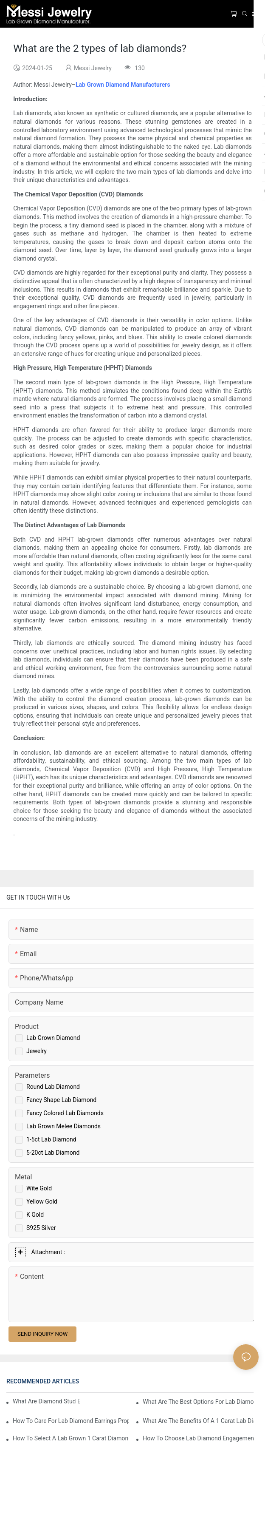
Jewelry (36, 1051)
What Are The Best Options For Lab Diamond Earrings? (201, 1401)
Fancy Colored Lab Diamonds (65, 1113)
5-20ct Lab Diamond (52, 1152)
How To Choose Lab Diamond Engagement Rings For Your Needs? (201, 1438)
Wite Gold (39, 1188)
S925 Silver (41, 1227)
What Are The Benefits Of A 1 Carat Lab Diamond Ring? (201, 1420)
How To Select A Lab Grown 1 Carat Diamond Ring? (71, 1438)
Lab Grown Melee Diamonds (63, 1126)
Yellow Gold (41, 1201)
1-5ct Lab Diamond (51, 1139)
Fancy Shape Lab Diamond (61, 1099)
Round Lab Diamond (53, 1086)
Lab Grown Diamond (53, 1037)
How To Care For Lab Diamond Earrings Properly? (71, 1420)
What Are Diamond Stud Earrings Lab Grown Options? (46, 1401)
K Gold (35, 1214)
